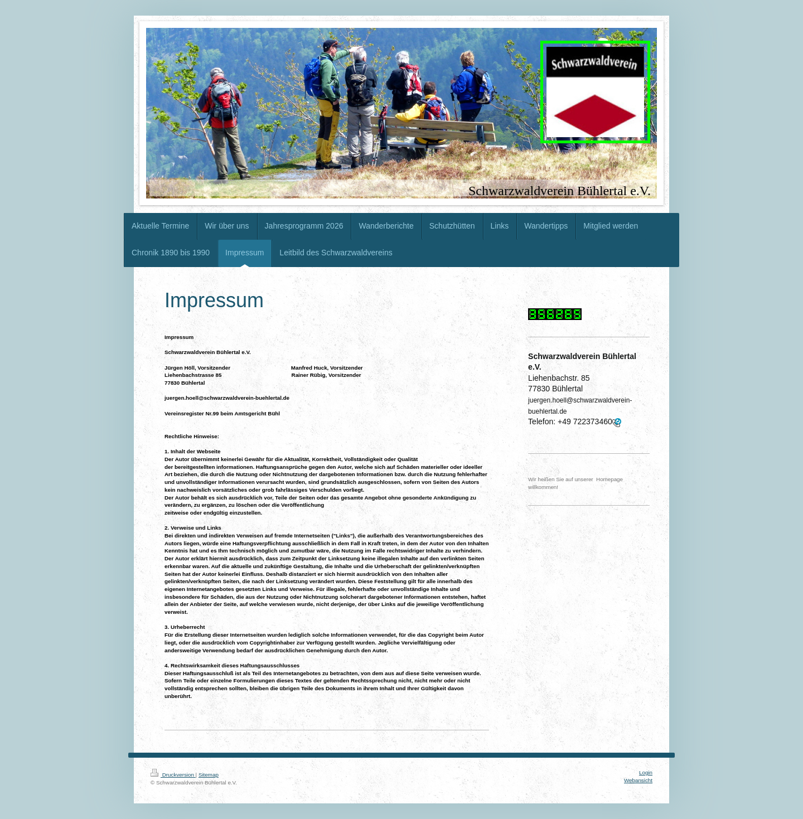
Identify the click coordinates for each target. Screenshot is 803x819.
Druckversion (173, 775)
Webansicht (638, 780)
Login (645, 772)
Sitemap (209, 775)
